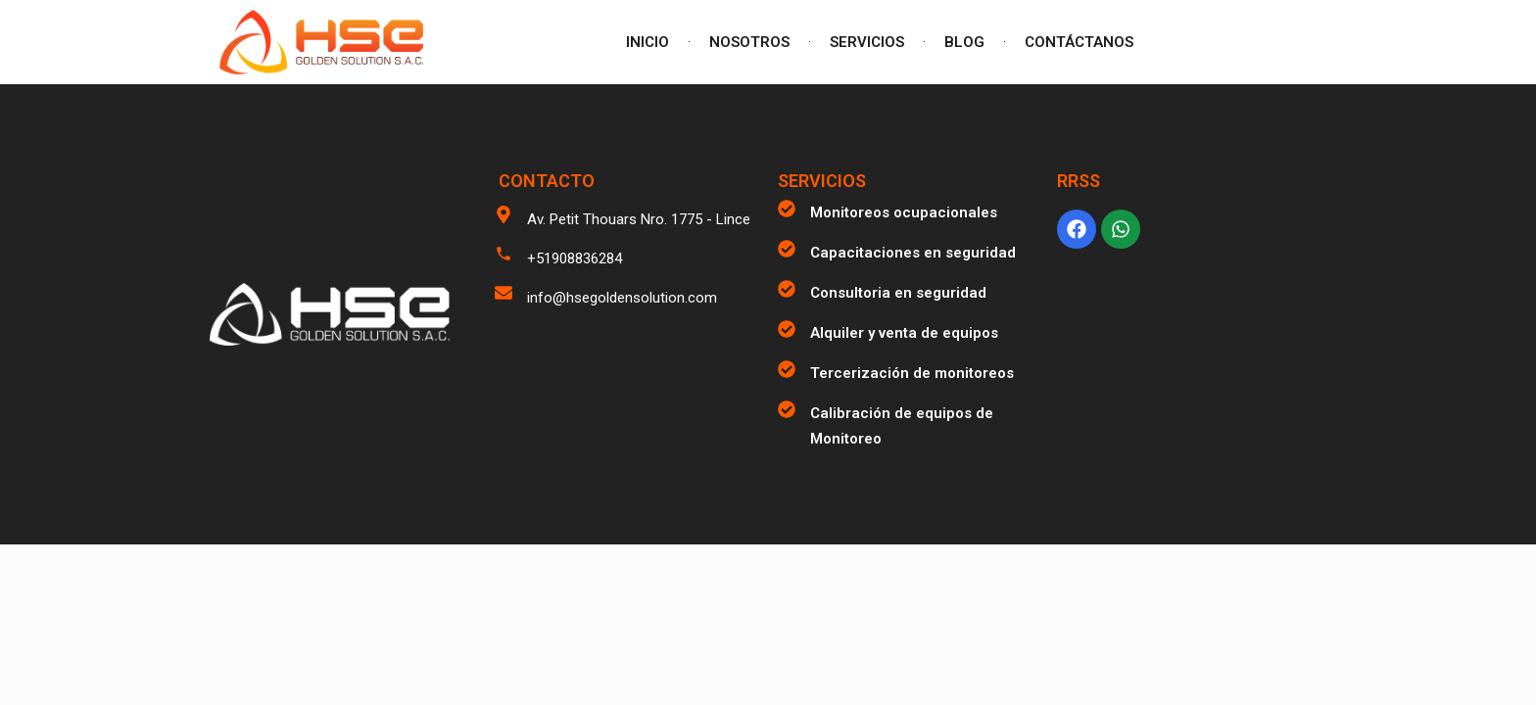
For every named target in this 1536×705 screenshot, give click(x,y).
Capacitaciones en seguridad (913, 252)
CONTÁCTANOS (1079, 42)
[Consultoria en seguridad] (786, 289)
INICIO (647, 42)
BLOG (964, 42)
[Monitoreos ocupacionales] (786, 208)
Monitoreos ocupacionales (903, 212)
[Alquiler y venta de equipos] (786, 329)
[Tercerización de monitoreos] (786, 369)
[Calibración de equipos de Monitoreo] (786, 409)
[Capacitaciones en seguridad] (786, 249)
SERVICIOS (867, 42)
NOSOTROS (749, 42)
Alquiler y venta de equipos (904, 333)
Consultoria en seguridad (898, 293)
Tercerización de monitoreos (912, 373)
